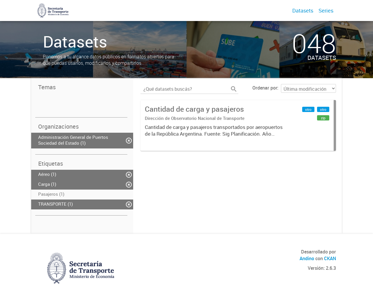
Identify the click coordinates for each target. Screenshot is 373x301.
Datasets (302, 10)
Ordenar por (264, 88)
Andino (307, 258)
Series (326, 10)
